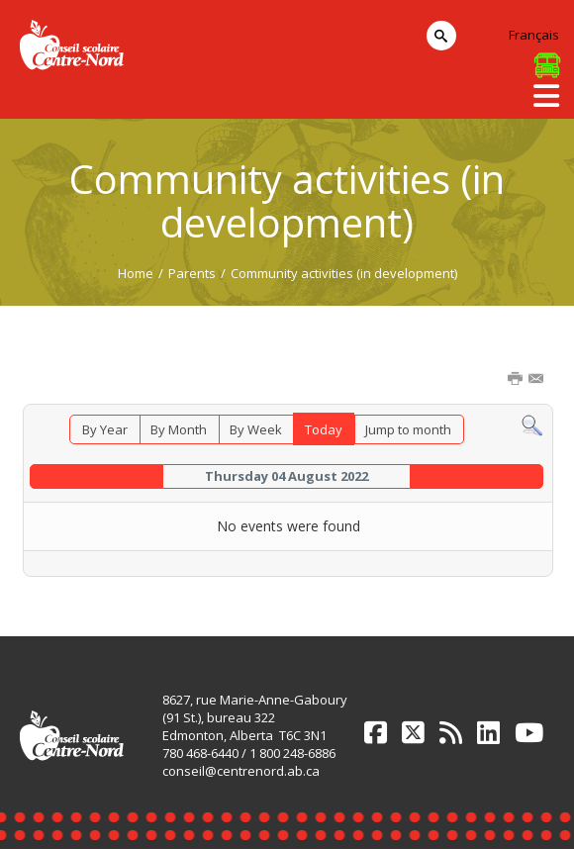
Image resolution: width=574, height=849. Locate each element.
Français (534, 35)
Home (135, 273)
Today (323, 429)
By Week (256, 429)
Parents (192, 273)
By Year (105, 429)
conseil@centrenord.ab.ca (241, 771)
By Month (178, 429)
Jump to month (408, 429)
